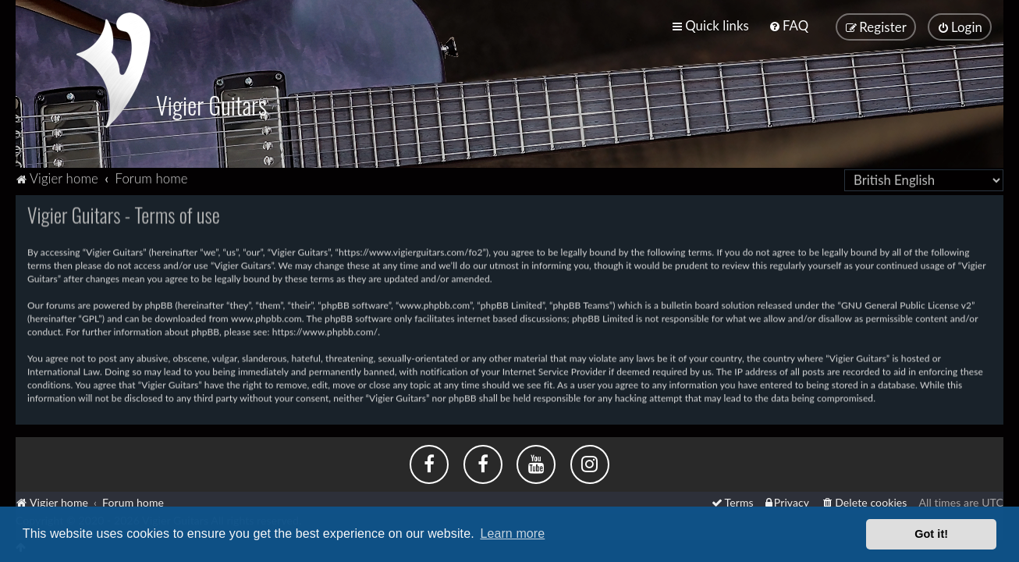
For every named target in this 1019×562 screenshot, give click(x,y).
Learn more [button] (512, 533)
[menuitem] (788, 25)
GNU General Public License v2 (906, 304)
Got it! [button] (931, 534)
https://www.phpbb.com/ (325, 330)
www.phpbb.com (266, 317)
